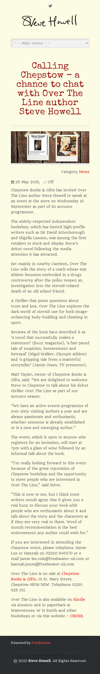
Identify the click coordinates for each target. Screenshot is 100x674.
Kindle (79, 599)
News (84, 172)
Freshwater (41, 643)
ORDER (76, 616)
